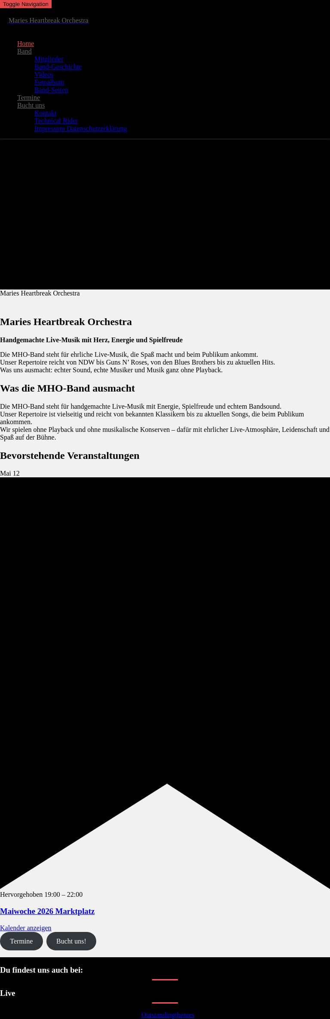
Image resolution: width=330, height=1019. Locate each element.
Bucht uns (31, 105)
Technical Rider (56, 120)
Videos (43, 74)
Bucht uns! (71, 941)
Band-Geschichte (58, 66)
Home (25, 43)
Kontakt (45, 113)
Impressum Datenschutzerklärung (80, 128)
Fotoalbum (49, 82)
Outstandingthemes (168, 1015)
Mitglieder (49, 59)
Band (24, 51)
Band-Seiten (51, 89)
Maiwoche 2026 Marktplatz (47, 911)
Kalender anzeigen (25, 928)
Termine (28, 97)
